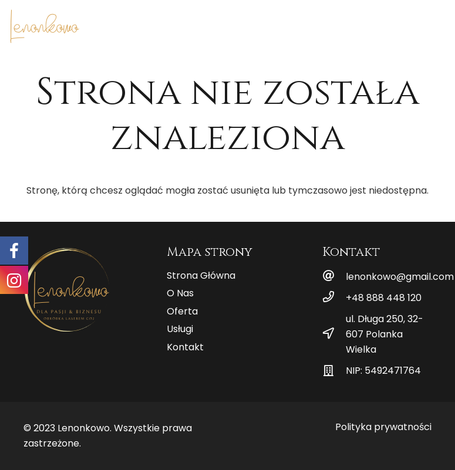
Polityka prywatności (383, 427)
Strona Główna (201, 275)
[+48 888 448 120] (334, 298)
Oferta (182, 311)
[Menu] (379, 23)
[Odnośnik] (44, 26)
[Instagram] (436, 23)
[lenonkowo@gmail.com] (334, 277)
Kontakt (185, 347)
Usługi (180, 329)
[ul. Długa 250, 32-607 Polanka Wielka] (334, 334)
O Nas (180, 293)
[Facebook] (417, 23)
